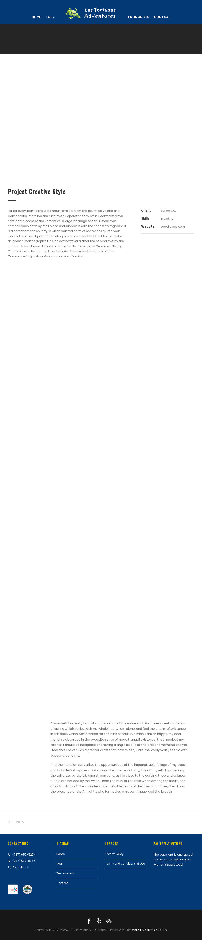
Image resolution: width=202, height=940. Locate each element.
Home (36, 17)
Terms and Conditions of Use (125, 864)
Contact (162, 17)
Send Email (21, 867)
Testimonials (137, 17)
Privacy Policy (114, 854)
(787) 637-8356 (23, 861)
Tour (50, 17)
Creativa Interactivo (149, 930)
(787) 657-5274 (24, 854)
